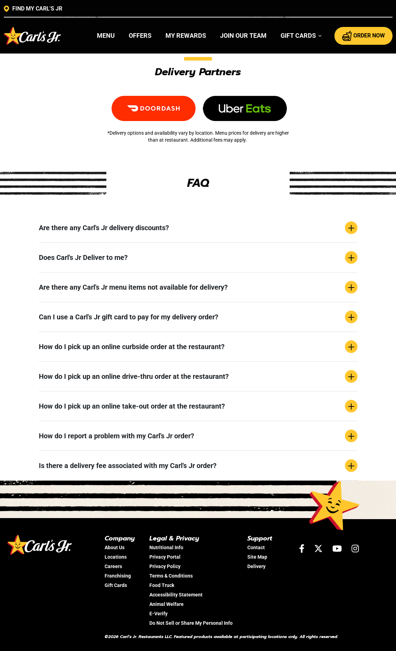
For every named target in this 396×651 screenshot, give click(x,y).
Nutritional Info (166, 547)
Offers (140, 35)
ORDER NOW (363, 36)
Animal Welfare (166, 604)
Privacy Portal (165, 557)
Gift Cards (116, 585)
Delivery (256, 566)
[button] (301, 36)
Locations (116, 557)
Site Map (257, 557)
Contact (256, 547)
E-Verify (158, 613)
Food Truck (161, 585)
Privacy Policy (165, 566)
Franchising (118, 576)
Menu (106, 35)
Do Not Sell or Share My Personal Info (191, 623)
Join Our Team (243, 35)
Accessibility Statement (176, 594)
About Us (115, 547)
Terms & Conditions (171, 576)
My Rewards (185, 35)
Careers (113, 566)
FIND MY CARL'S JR (33, 8)
